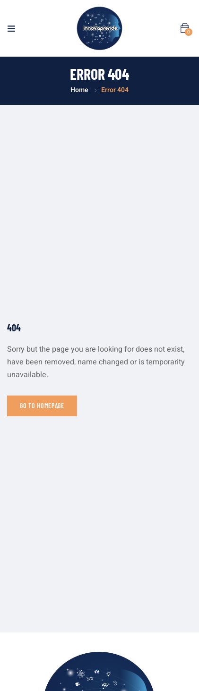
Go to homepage (42, 406)
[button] (185, 28)
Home (79, 90)
